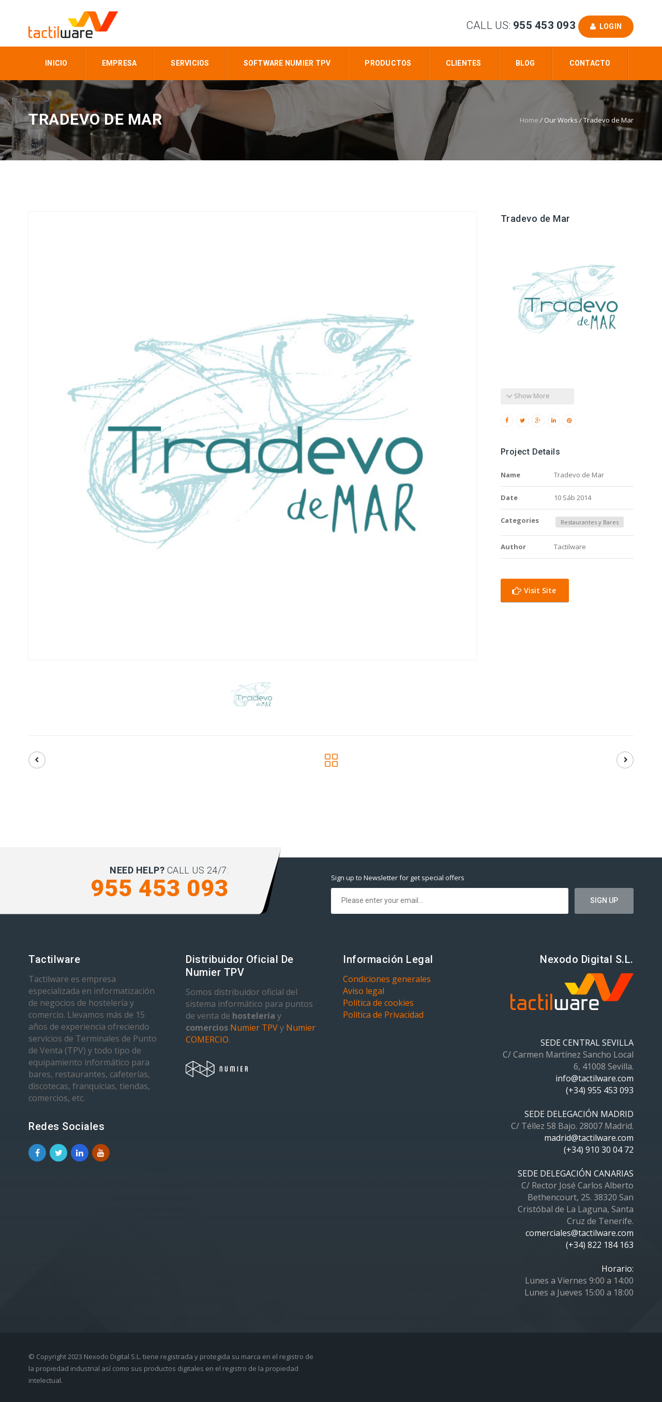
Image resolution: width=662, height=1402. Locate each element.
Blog (525, 63)
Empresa (119, 63)
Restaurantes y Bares (590, 522)
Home (529, 120)
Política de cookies (378, 1002)
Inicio (56, 63)
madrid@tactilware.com (589, 1137)
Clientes (464, 63)
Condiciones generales (387, 979)
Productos (388, 63)
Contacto (590, 63)
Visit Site (534, 590)
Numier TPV (254, 1027)
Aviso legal (363, 991)
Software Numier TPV (287, 63)
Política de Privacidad (383, 1014)
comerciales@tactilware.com (579, 1233)
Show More (528, 395)
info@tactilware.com (594, 1078)
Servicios (190, 63)
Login (606, 26)
